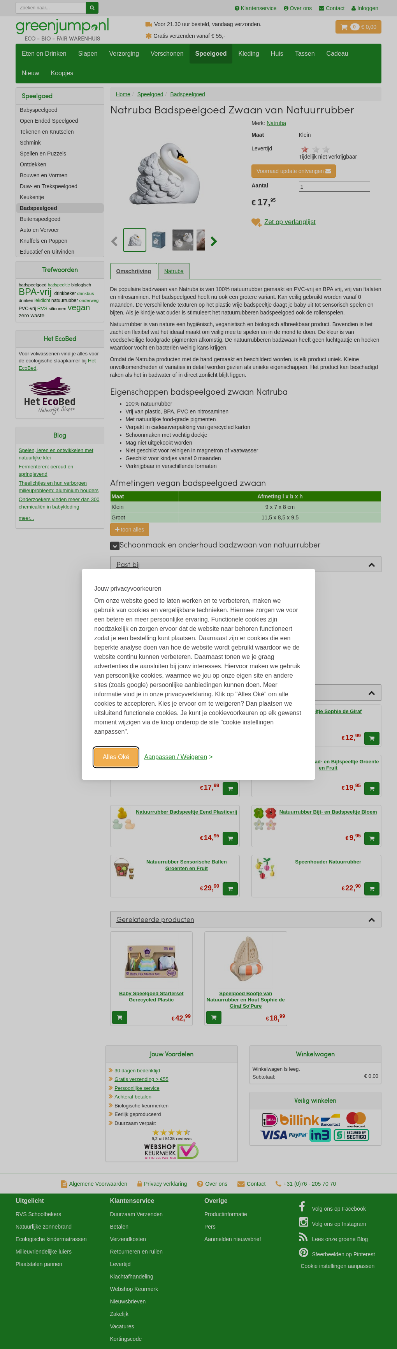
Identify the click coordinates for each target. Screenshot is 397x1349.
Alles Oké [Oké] (116, 757)
